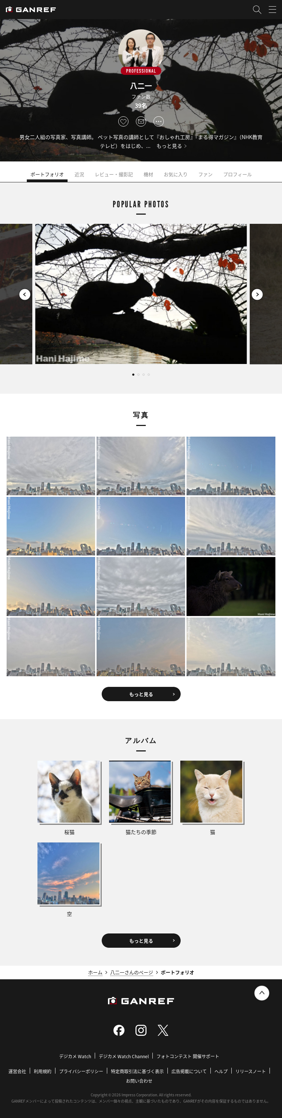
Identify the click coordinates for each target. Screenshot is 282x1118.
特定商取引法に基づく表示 (137, 1071)
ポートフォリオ (47, 174)
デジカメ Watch (75, 1056)
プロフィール (237, 174)
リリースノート (250, 1071)
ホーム (95, 972)
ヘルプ (221, 1071)
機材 (148, 174)
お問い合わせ (139, 1081)
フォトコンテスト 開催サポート (187, 1056)
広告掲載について (189, 1071)
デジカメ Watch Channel (124, 1056)
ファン (205, 174)
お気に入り (176, 174)
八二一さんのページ (131, 972)
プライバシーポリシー (81, 1071)
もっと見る (169, 145)
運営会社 (17, 1071)
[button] (24, 294)
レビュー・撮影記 (114, 174)
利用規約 (42, 1071)
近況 (79, 174)
